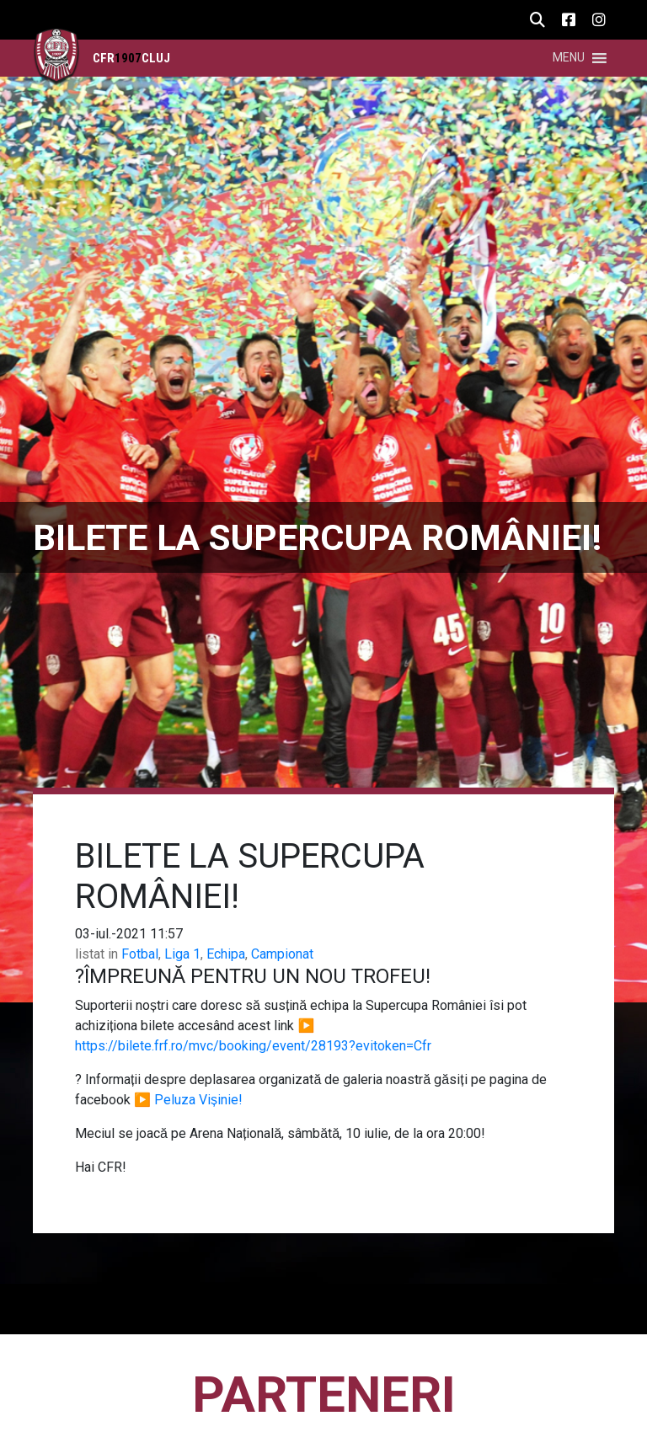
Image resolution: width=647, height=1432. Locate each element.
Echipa (225, 954)
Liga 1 (182, 954)
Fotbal (139, 954)
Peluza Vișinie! (198, 1100)
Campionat (282, 954)
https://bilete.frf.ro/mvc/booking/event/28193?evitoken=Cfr (253, 1046)
